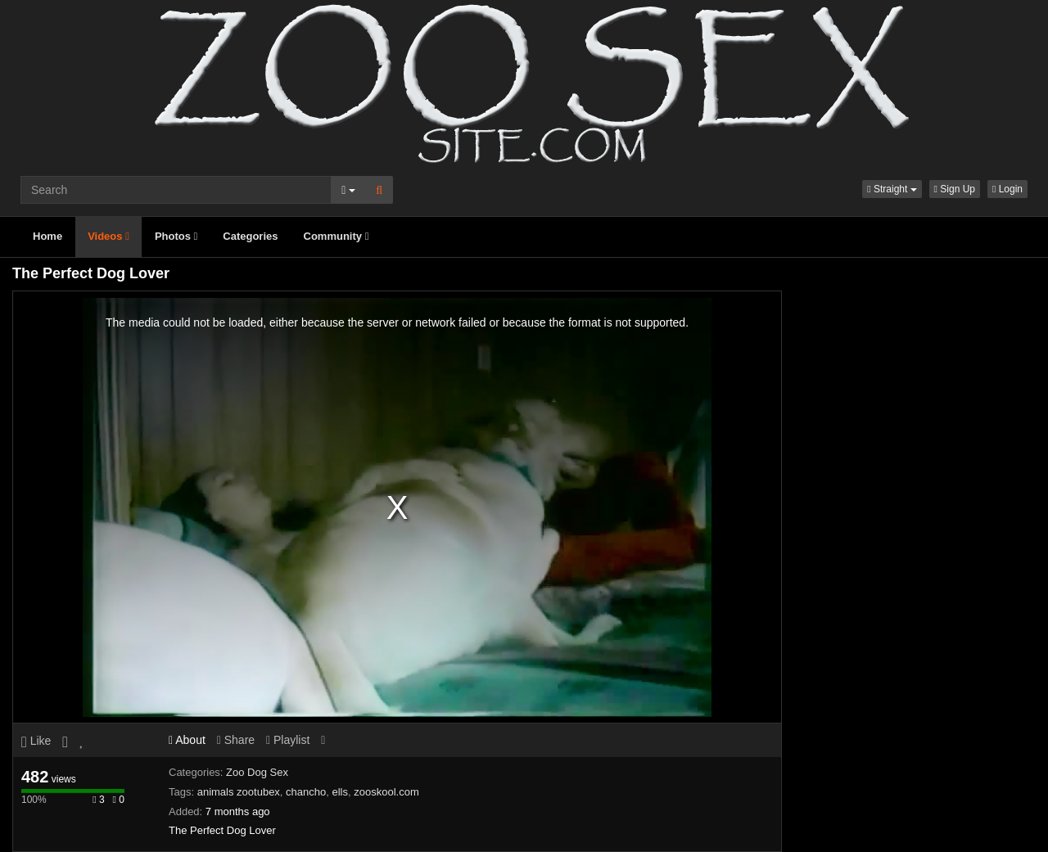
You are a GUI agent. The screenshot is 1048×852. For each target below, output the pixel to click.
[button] (891, 189)
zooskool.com (386, 792)
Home (47, 236)
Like (36, 740)
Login (1007, 189)
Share (236, 739)
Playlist (287, 739)
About (187, 739)
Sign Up (954, 189)
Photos (176, 236)
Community (336, 236)
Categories (250, 236)
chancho (306, 792)
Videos (108, 236)
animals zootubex (238, 792)
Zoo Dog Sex (257, 772)
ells (340, 792)
